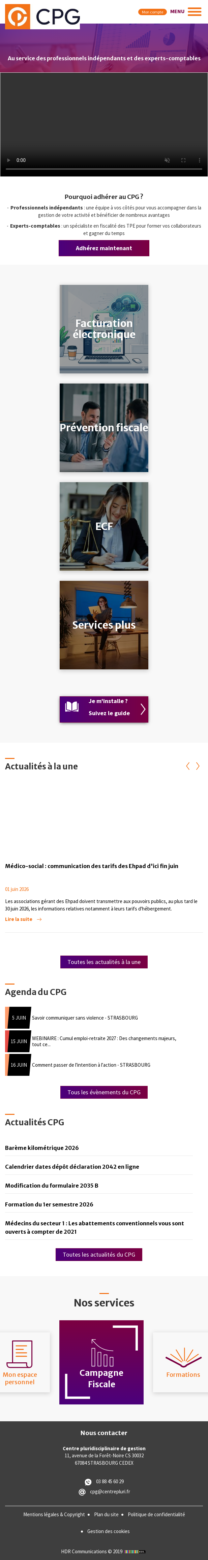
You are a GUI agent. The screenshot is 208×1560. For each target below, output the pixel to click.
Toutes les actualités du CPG (99, 1254)
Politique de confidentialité (156, 1514)
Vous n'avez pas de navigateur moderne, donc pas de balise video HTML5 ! (104, 124)
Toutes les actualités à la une (104, 962)
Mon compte (152, 11)
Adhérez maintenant (104, 248)
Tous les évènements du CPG (104, 1092)
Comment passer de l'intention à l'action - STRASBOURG (91, 1065)
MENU (177, 11)
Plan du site (106, 1514)
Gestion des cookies (108, 1531)
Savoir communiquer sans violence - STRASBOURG (85, 1018)
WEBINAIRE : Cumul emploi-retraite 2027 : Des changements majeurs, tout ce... (104, 1041)
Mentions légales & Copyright (54, 1514)
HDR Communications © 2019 (104, 1551)
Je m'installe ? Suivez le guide (109, 707)
